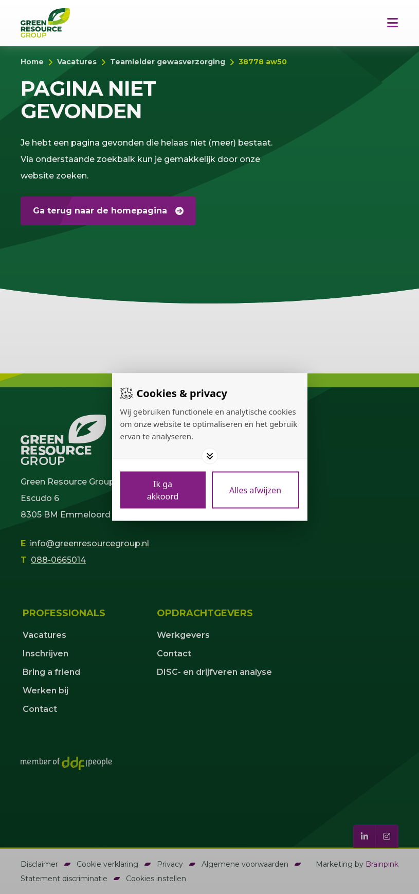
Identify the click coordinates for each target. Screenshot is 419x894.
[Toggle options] (210, 456)
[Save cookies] (163, 490)
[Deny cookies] (255, 490)
